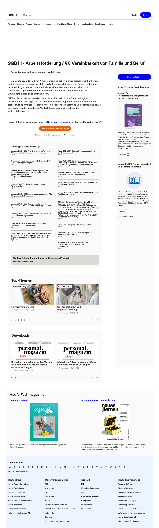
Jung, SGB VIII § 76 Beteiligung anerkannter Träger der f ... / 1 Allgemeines (29, 224)
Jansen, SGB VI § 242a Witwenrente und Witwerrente (28, 185)
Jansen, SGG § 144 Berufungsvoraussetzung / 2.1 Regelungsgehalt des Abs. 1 (31, 195)
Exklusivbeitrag (19, 287)
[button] (27, 15)
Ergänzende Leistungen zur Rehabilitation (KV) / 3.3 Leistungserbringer (31, 162)
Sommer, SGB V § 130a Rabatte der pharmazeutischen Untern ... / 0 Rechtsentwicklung (73, 244)
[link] (11, 23)
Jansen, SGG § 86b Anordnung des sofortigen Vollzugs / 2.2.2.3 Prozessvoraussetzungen (30, 152)
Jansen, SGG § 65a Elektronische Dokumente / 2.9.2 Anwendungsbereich (31, 214)
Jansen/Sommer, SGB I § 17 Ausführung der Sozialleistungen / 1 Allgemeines (76, 173)
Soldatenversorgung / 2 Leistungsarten (74, 225)
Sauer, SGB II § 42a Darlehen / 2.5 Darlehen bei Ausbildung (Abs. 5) (77, 183)
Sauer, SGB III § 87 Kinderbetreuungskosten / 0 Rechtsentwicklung (78, 193)
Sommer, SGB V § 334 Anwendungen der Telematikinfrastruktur (75, 233)
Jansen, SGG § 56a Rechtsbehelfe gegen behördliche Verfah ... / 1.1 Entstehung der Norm (31, 205)
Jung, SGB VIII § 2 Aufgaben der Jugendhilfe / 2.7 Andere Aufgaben (77, 152)
